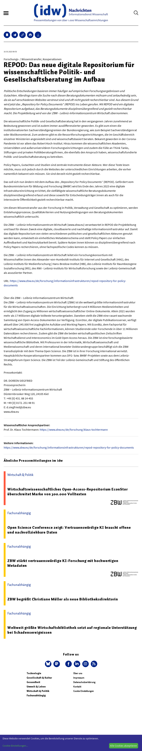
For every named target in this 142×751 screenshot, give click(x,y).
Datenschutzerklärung (84, 682)
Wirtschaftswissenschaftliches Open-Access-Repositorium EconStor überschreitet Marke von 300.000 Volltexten (67, 491)
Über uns (77, 673)
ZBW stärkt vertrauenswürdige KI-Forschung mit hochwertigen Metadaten (62, 563)
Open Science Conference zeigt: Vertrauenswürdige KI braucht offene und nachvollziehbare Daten (69, 530)
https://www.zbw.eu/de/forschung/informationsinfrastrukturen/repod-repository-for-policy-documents (69, 447)
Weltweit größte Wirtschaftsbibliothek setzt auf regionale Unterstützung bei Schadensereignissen (72, 630)
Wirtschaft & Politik (38, 691)
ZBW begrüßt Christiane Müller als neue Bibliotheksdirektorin (62, 599)
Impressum (78, 677)
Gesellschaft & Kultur (39, 678)
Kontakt (77, 686)
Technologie (34, 673)
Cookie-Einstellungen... (15, 745)
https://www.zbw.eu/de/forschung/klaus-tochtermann (74, 429)
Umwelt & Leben (36, 686)
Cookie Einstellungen (83, 691)
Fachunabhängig (36, 695)
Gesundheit (33, 682)
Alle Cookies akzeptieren (123, 745)
